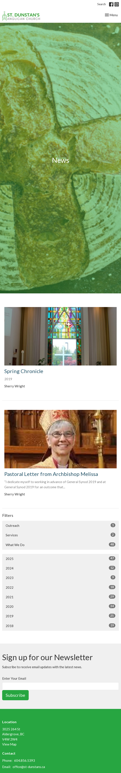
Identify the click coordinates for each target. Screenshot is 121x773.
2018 (60, 625)
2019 (60, 616)
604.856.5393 (24, 760)
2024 (60, 568)
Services (60, 535)
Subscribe (15, 695)
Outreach (60, 525)
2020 (60, 606)
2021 (60, 597)
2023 (60, 577)
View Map (9, 744)
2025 (60, 558)
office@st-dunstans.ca (29, 767)
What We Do (60, 544)
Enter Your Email (14, 678)
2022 (60, 587)
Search (101, 4)
